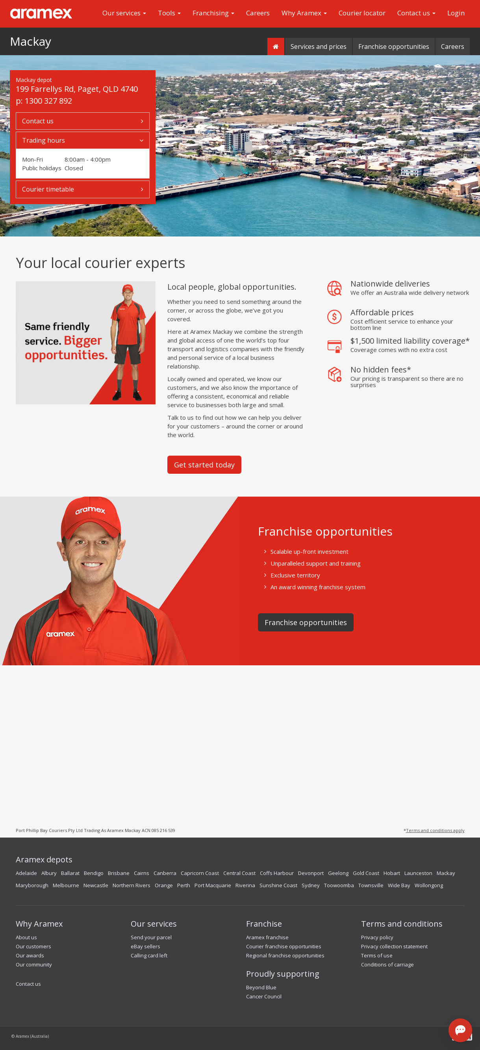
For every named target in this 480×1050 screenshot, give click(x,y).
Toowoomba (339, 885)
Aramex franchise (267, 937)
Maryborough (32, 885)
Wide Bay (399, 885)
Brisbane (119, 873)
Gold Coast (366, 873)
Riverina (245, 885)
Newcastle (95, 885)
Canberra (165, 873)
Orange (164, 885)
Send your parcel (151, 937)
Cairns (141, 873)
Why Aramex (304, 12)
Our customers (33, 946)
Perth (183, 885)
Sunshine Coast (278, 885)
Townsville (371, 885)
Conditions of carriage (387, 964)
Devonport (311, 873)
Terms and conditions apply (435, 830)
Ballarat (70, 873)
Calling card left (149, 955)
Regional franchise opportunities (285, 955)
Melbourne (66, 885)
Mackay (30, 41)
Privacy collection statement (394, 946)
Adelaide (26, 873)
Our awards (30, 955)
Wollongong (429, 885)
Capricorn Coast (200, 873)
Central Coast (239, 873)
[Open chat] (460, 1030)
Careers (258, 12)
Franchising (213, 12)
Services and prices (319, 46)
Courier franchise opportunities (283, 946)
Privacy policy (377, 937)
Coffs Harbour (277, 873)
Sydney (311, 885)
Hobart (392, 873)
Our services (124, 12)
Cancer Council (264, 996)
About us (26, 937)
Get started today (204, 464)
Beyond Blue (261, 987)
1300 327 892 (48, 100)
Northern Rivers (131, 885)
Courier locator (362, 12)
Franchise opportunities (393, 46)
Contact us (416, 12)
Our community (34, 964)
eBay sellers (145, 946)
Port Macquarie (213, 885)
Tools (169, 12)
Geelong (338, 873)
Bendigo (94, 873)
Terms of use (377, 955)
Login (456, 12)
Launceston (418, 873)
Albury (49, 873)
